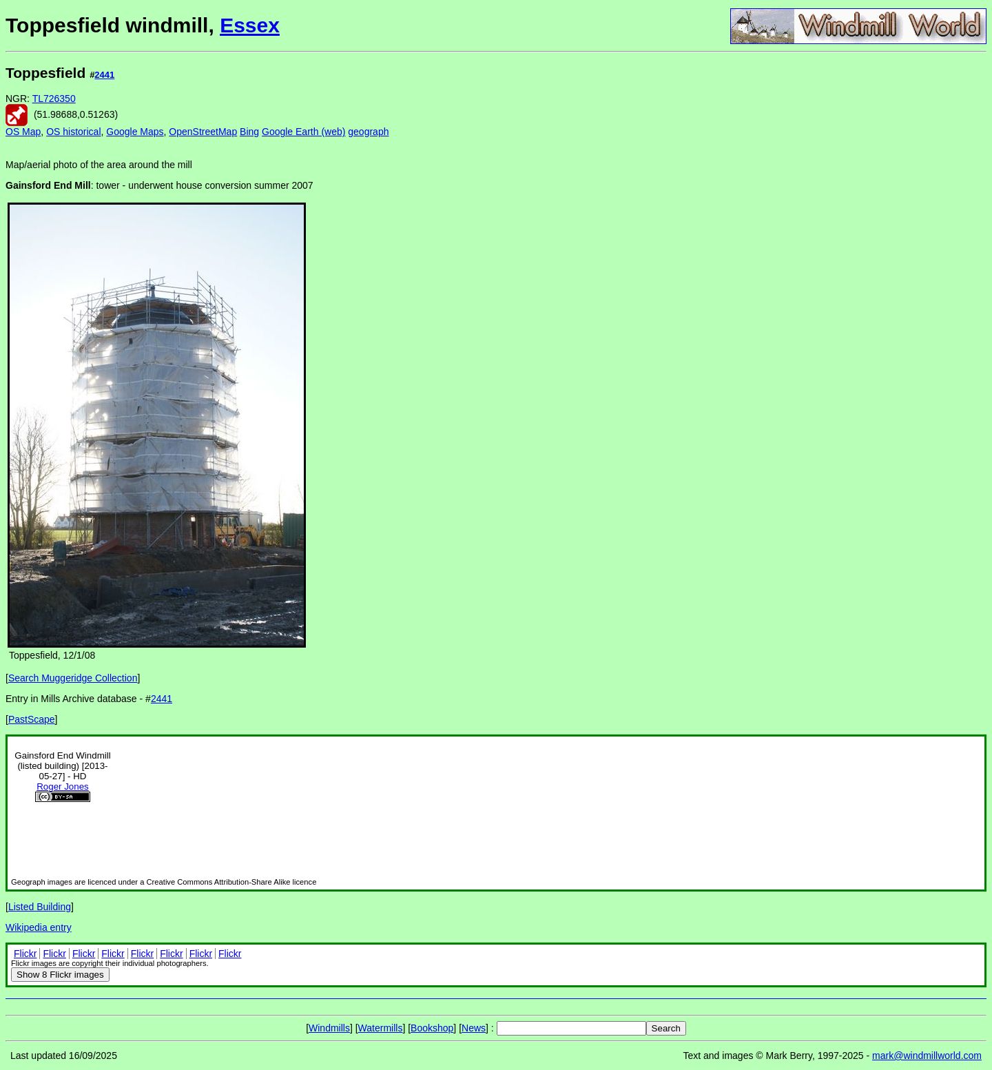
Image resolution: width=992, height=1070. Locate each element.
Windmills (329, 1027)
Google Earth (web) (303, 131)
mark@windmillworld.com (927, 1055)
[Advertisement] (940, 267)
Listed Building (39, 906)
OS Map (23, 131)
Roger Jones (63, 786)
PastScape (31, 719)
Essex (250, 25)
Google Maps (134, 131)
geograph (368, 131)
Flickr (25, 953)
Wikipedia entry (39, 927)
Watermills (380, 1027)
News (474, 1027)
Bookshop (432, 1027)
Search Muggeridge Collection (73, 677)
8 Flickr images (60, 974)
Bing (249, 131)
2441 (104, 75)
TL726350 (54, 98)
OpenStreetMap (203, 131)
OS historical (73, 131)
